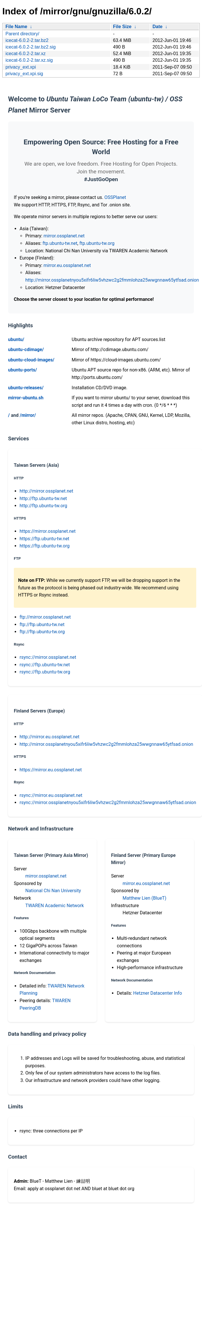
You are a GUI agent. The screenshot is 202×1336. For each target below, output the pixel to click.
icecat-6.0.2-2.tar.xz (25, 53)
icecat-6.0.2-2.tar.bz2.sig (30, 46)
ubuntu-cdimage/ (26, 349)
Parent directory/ (22, 33)
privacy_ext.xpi (20, 67)
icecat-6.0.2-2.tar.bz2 (26, 40)
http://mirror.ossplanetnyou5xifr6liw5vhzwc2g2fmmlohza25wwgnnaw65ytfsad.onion (112, 280)
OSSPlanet (115, 197)
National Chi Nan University (53, 890)
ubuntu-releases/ (25, 387)
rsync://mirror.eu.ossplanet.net (51, 795)
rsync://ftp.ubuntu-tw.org (45, 672)
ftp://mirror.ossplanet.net (45, 617)
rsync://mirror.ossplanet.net (48, 657)
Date (158, 26)
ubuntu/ (16, 339)
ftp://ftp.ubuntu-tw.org (42, 631)
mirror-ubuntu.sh (25, 397)
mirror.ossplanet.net (64, 236)
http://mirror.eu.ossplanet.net (49, 736)
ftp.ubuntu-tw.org (97, 243)
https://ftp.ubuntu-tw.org (45, 546)
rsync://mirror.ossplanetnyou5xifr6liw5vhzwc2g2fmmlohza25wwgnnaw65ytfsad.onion (108, 802)
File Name (16, 26)
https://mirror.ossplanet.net (48, 531)
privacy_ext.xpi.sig (24, 73)
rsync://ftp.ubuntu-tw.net (45, 664)
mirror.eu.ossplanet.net (67, 265)
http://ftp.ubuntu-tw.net (43, 498)
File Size (122, 26)
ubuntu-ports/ (22, 370)
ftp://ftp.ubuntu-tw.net (42, 624)
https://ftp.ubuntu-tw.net (44, 538)
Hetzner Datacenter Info (157, 993)
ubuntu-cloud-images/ (31, 360)
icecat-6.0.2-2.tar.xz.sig (29, 60)
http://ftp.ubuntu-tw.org (43, 505)
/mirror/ (28, 415)
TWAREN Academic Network (54, 905)
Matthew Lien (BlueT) (144, 898)
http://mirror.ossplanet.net (46, 491)
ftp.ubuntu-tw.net (60, 243)
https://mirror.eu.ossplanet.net (51, 769)
